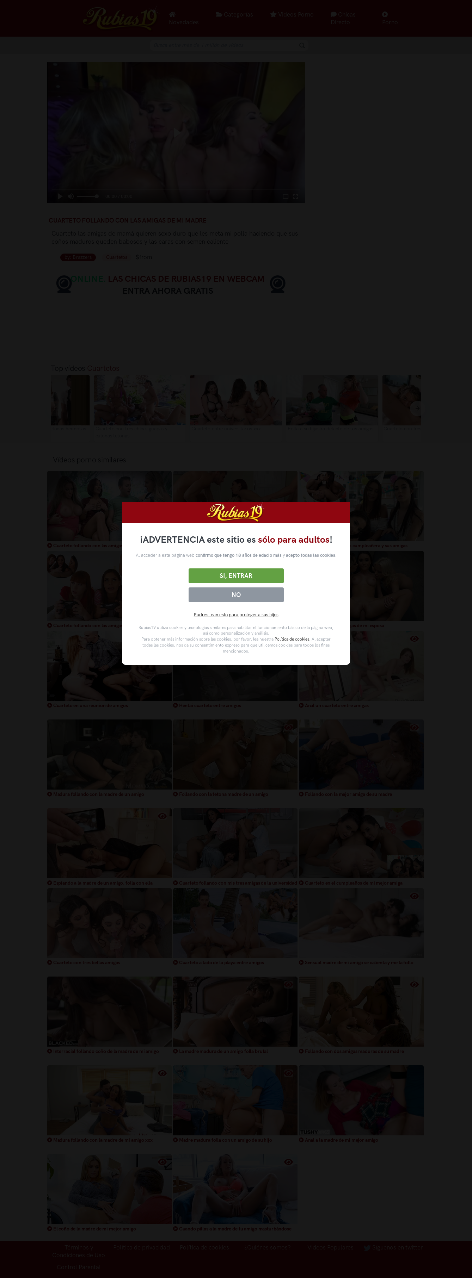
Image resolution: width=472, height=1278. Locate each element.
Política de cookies (292, 639)
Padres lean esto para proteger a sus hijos (236, 614)
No (236, 595)
